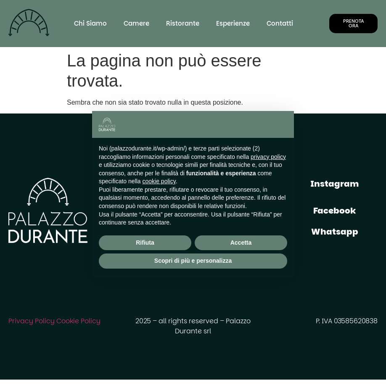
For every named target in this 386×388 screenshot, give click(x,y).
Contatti (280, 23)
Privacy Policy (31, 321)
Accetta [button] (241, 242)
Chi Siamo (90, 23)
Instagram (334, 184)
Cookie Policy (78, 321)
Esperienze (233, 23)
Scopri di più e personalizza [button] (193, 260)
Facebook (334, 210)
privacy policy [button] (268, 156)
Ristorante (182, 23)
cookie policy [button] (159, 181)
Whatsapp (334, 232)
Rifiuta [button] (145, 242)
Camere (136, 23)
